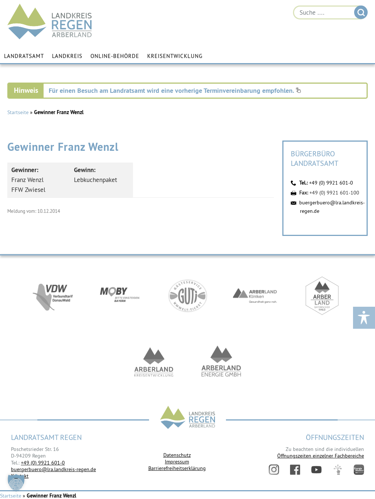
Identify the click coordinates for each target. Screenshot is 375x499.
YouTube (316, 470)
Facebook (295, 470)
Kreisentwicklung (175, 55)
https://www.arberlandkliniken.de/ (255, 296)
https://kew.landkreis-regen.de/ (154, 362)
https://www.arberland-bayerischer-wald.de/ (322, 296)
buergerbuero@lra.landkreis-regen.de (53, 469)
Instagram (274, 470)
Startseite (18, 112)
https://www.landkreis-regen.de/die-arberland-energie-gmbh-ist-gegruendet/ (221, 362)
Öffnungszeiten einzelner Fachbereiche (320, 455)
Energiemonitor (359, 470)
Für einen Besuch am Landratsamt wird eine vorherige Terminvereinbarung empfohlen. (175, 90)
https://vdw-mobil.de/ (53, 296)
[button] (16, 483)
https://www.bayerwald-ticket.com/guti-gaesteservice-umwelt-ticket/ (187, 296)
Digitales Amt (338, 470)
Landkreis (67, 55)
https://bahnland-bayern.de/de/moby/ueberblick (120, 296)
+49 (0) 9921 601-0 (331, 182)
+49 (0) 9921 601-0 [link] (43, 462)
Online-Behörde (114, 55)
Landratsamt (24, 55)
